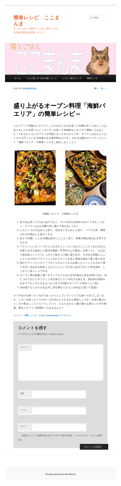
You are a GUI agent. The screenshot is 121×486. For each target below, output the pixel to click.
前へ (95, 88)
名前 (22, 393)
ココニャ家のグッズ (72, 78)
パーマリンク (65, 315)
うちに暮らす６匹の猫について (41, 78)
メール (23, 410)
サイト (23, 426)
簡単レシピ (92, 78)
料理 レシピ (31, 315)
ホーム (17, 78)
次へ (104, 88)
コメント (24, 347)
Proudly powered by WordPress (60, 474)
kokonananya (52, 315)
